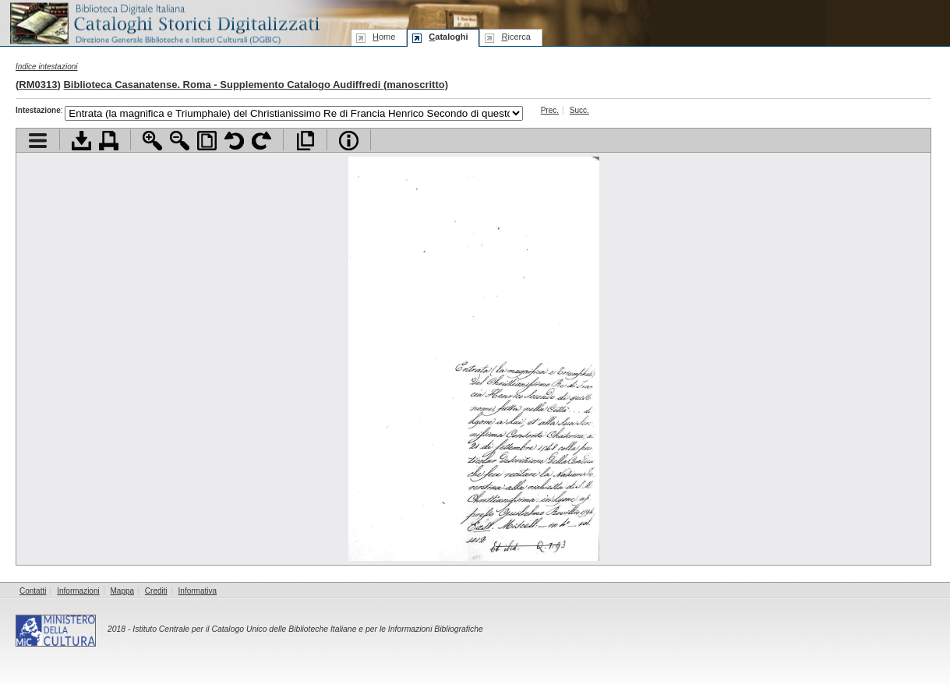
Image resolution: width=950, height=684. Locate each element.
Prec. (550, 110)
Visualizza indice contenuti (38, 140)
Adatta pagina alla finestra (207, 140)
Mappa (123, 591)
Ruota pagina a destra (261, 140)
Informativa (197, 591)
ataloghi (448, 36)
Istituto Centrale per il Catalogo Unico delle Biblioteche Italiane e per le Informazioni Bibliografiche (307, 629)
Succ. (579, 110)
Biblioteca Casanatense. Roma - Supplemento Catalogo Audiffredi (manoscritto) (255, 84)
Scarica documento (81, 140)
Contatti (32, 591)
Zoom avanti (152, 140)
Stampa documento (108, 140)
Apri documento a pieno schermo (305, 140)
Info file (348, 140)
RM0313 (38, 84)
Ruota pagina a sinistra (234, 140)
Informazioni (78, 591)
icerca (515, 36)
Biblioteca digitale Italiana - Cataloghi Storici (163, 22)
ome (384, 36)
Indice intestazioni (47, 66)
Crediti (156, 591)
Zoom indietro (179, 140)
